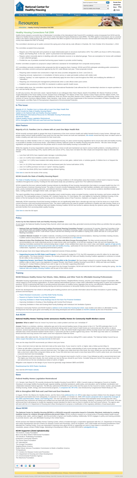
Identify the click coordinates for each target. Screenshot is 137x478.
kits (49, 339)
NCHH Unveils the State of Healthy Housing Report (33, 111)
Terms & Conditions (75, 473)
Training (78, 15)
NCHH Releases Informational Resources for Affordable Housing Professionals (43, 115)
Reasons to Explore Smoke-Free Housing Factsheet (37, 297)
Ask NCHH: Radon (22, 116)
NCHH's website (89, 310)
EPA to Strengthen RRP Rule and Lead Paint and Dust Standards (38, 120)
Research (60, 15)
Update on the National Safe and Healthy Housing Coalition (36, 113)
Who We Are (24, 15)
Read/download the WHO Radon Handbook (31, 366)
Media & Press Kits (43, 473)
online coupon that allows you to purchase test (32, 339)
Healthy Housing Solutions (91, 473)
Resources (114, 15)
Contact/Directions (56, 473)
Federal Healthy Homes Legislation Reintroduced (33, 118)
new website (77, 238)
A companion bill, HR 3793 (68, 388)
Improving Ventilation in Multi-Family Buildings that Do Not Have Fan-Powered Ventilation (50, 300)
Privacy (65, 473)
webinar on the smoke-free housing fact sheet (68, 308)
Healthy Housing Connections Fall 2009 (41, 27)
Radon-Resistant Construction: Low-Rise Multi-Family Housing (41, 295)
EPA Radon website (32, 370)
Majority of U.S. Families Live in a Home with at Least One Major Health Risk (42, 109)
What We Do (42, 15)
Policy (96, 15)
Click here (19, 172)
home (118, 10)
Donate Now (117, 2)
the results (89, 135)
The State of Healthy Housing (26, 180)
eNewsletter (117, 4)
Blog (119, 7)
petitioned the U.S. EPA (73, 395)
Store (115, 7)
